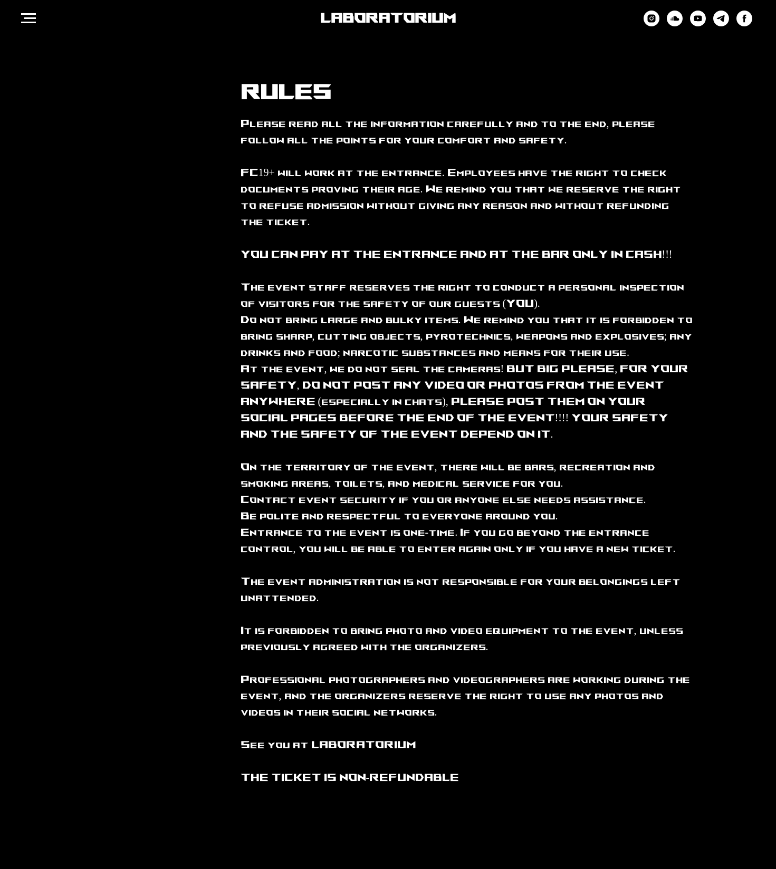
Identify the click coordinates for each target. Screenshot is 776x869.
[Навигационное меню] (28, 18)
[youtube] (698, 23)
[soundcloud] (675, 23)
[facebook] (744, 23)
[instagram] (651, 23)
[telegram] (721, 23)
